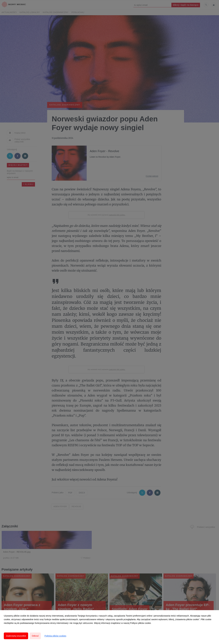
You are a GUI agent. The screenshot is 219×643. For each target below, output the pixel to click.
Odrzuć (35, 636)
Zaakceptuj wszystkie (16, 636)
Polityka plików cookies (55, 636)
